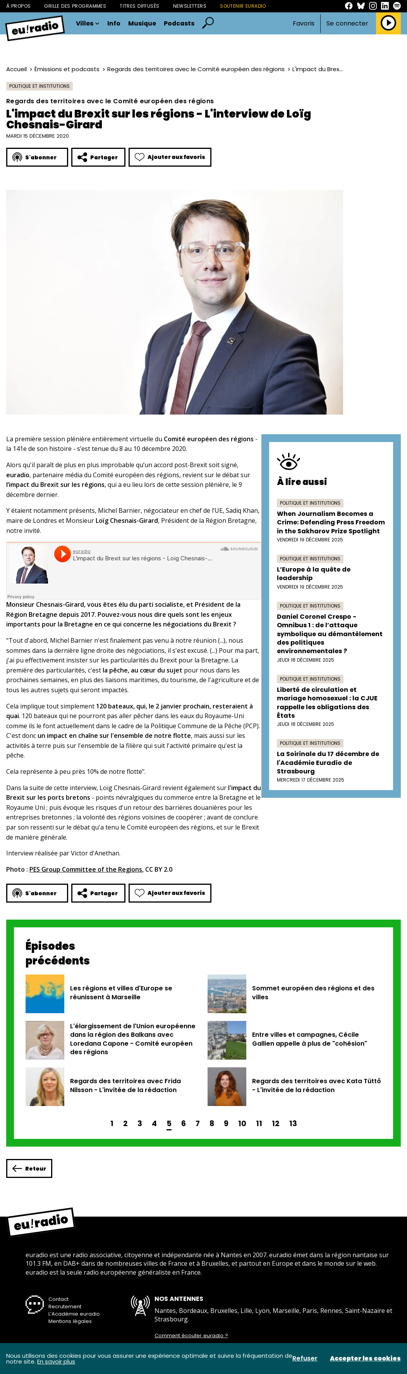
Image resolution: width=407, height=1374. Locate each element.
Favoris (303, 23)
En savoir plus (56, 1361)
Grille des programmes (75, 6)
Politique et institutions (39, 86)
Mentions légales (70, 1321)
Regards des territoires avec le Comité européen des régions (196, 69)
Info (113, 23)
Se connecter (347, 23)
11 (259, 1123)
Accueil (16, 69)
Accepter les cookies (365, 1358)
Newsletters (190, 6)
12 (276, 1123)
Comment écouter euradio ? (191, 1335)
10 (242, 1123)
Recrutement (64, 1306)
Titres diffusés (139, 6)
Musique (142, 23)
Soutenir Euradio (243, 6)
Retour (29, 1168)
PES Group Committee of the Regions (85, 869)
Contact (58, 1299)
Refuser (305, 1358)
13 (293, 1123)
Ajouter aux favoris (170, 157)
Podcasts (179, 23)
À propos (18, 6)
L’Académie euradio (74, 1314)
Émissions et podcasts (67, 69)
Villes (88, 23)
